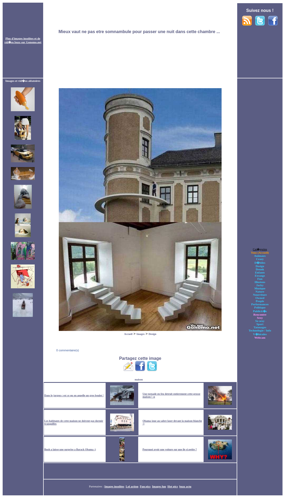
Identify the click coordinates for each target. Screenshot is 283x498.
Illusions (260, 282)
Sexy (260, 317)
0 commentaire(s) (67, 350)
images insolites (24, 38)
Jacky (260, 285)
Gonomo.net (33, 42)
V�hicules (260, 334)
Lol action (132, 486)
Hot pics (173, 486)
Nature (259, 291)
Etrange (260, 275)
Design (152, 334)
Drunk (260, 269)
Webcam (259, 337)
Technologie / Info (260, 330)
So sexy (259, 320)
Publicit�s (260, 311)
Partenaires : (96, 486)
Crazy (260, 259)
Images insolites (114, 486)
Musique (259, 288)
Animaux (260, 255)
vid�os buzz (12, 42)
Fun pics (145, 486)
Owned (259, 297)
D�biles (259, 262)
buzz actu (185, 486)
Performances (260, 304)
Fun (259, 278)
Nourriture (260, 294)
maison (139, 379)
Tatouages (260, 327)
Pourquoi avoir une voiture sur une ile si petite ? (169, 449)
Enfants (260, 272)
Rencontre (259, 314)
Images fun (159, 486)
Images (141, 334)
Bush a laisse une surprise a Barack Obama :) (70, 449)
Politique (260, 307)
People (260, 301)
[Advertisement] (140, 40)
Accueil (128, 334)
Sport (259, 324)
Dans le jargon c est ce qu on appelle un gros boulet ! (74, 395)
